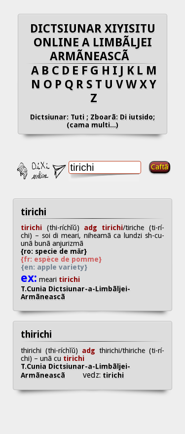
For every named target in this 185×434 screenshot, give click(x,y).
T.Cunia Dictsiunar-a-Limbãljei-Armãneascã (75, 293)
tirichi (33, 212)
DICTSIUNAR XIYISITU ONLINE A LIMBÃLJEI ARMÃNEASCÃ (92, 42)
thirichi (36, 334)
